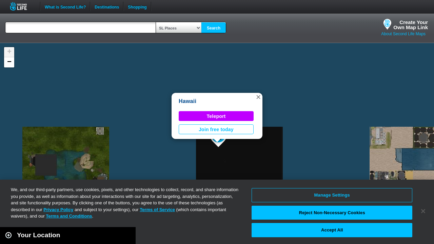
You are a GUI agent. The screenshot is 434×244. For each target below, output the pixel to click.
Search (213, 28)
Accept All (332, 229)
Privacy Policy (58, 209)
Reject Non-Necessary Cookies (332, 212)
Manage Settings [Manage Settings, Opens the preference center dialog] (332, 195)
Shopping (137, 6)
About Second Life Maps (403, 34)
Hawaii (187, 101)
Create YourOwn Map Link (410, 24)
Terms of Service (157, 209)
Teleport (216, 116)
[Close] (423, 211)
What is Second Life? (65, 6)
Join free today (216, 129)
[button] (258, 97)
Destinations (107, 6)
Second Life (22, 6)
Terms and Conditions (69, 216)
